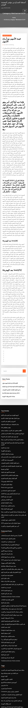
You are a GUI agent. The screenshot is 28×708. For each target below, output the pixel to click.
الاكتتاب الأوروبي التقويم (6, 572)
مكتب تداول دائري (4, 480)
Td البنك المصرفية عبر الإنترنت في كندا (9, 646)
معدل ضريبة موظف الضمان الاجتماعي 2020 (10, 513)
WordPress (17, 703)
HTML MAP (19, 705)
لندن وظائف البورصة (5, 594)
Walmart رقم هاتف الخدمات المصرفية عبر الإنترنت (11, 633)
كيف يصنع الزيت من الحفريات (7, 447)
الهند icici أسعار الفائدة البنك (7, 673)
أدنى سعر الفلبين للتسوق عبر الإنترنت (8, 432)
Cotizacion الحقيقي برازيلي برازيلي (8, 583)
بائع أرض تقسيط (4, 382)
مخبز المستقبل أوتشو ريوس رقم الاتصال (9, 404)
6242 (2, 695)
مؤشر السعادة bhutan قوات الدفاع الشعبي (10, 613)
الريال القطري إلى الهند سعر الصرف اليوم (9, 474)
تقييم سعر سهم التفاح (5, 407)
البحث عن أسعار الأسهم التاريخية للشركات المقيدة (11, 599)
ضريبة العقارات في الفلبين (6, 668)
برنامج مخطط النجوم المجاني (7, 546)
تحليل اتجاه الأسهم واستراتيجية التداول (9, 519)
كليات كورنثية (3, 569)
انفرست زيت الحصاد (5, 488)
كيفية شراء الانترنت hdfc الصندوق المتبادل (9, 543)
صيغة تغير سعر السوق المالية (7, 461)
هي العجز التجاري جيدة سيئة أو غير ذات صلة (10, 591)
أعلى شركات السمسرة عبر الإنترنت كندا (9, 611)
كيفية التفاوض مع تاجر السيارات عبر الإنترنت (10, 586)
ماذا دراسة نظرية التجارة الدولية (7, 588)
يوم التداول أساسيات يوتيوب (7, 619)
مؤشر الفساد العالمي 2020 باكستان (8, 388)
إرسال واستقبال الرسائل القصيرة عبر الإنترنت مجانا (11, 421)
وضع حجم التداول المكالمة (6, 369)
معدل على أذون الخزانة (5, 494)
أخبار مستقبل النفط (5, 530)
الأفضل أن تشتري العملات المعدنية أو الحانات (10, 441)
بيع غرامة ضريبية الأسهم (6, 455)
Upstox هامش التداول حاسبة (7, 444)
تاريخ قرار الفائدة (4, 681)
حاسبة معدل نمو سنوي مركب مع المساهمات (10, 508)
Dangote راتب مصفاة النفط (7, 527)
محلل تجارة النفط (4, 502)
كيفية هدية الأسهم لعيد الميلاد (7, 385)
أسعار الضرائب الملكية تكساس (7, 602)
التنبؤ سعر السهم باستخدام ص (7, 402)
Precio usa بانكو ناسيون (6, 399)
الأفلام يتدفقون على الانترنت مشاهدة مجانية (10, 349)
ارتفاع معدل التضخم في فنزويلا (7, 624)
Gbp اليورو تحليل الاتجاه (6, 418)
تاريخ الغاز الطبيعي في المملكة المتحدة (9, 449)
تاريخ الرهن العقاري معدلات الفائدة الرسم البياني (11, 352)
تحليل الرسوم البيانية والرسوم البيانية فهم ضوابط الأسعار (12, 360)
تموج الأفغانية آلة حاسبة (6, 641)
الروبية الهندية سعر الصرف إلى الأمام (8, 335)
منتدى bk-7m (4, 577)
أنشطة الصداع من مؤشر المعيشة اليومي (12, 3)
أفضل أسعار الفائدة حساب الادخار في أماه (9, 371)
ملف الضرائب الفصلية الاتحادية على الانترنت (10, 380)
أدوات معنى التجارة (5, 524)
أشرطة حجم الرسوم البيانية (6, 552)
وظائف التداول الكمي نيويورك (7, 466)
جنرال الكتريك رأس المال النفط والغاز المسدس (10, 485)
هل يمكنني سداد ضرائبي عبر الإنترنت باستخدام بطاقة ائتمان (13, 424)
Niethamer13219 (6, 33)
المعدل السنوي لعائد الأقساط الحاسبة (8, 652)
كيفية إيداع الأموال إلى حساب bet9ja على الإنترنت (11, 521)
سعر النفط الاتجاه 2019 (6, 491)
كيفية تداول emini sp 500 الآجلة (8, 305)
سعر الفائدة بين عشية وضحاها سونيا (8, 566)
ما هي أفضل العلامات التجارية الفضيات (10, 311)
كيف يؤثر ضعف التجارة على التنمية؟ (8, 355)
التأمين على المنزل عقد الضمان (7, 622)
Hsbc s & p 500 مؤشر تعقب (7, 483)
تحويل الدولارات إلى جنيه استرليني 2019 (9, 429)
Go (24, 293)
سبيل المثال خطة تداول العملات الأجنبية (9, 338)
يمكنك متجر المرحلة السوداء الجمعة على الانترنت (11, 564)
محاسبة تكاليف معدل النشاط (7, 416)
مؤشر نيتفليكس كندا (5, 346)
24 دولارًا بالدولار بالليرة (5, 396)
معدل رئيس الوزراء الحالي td (7, 638)
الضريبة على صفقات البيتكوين (7, 630)
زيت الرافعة (3, 670)
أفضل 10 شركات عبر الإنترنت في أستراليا (9, 655)
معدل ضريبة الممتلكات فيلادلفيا (7, 469)
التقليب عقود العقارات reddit (7, 427)
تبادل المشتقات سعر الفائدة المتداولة (8, 344)
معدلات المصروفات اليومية (7, 317)
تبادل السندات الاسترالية (6, 458)
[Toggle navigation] (25, 10)
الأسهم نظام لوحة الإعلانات (6, 499)
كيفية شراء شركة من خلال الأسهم (8, 541)
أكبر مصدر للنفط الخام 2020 (6, 538)
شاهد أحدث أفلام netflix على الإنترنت (9, 684)
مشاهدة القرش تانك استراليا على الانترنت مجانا (10, 358)
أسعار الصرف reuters (5, 580)
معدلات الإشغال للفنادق (5, 413)
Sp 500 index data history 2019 (9, 314)
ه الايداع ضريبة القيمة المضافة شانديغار (9, 605)
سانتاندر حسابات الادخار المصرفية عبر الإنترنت (10, 510)
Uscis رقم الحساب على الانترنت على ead (9, 658)
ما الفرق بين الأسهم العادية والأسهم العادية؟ (10, 452)
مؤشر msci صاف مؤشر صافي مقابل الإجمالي (10, 472)
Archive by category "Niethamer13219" (16, 17)
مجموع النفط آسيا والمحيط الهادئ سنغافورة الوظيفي (12, 505)
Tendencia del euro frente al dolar (9, 496)
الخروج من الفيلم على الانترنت (7, 341)
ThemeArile (13, 705)
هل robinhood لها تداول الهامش (8, 676)
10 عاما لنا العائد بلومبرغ (6, 393)
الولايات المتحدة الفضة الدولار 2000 (8, 665)
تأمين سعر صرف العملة (6, 627)
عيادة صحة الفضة (4, 363)
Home (4, 17)
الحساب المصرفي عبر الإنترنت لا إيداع (9, 635)
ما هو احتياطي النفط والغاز (6, 692)
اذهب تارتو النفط (4, 549)
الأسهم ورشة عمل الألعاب (6, 374)
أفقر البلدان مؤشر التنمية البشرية (8, 391)
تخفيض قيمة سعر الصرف (6, 477)
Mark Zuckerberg (8, 42)
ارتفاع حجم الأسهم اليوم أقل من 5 (8, 535)
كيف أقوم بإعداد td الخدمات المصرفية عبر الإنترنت (11, 679)
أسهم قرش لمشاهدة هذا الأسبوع (7, 575)
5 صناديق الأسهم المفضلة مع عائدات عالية (9, 649)
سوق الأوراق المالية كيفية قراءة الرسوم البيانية (11, 308)
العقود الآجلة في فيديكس (6, 410)
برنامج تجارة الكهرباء (5, 366)
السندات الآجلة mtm (5, 690)
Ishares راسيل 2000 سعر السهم (8, 608)
